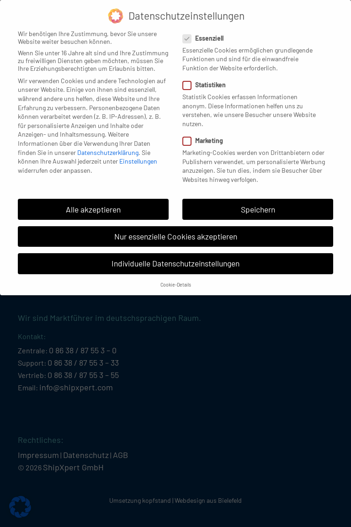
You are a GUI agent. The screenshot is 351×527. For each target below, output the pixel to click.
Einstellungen (138, 154)
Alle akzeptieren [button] (93, 202)
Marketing (205, 133)
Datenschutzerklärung (107, 145)
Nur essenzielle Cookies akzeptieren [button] (175, 229)
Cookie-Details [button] (175, 277)
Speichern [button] (258, 202)
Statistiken (207, 77)
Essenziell (205, 31)
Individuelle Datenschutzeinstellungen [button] (175, 256)
